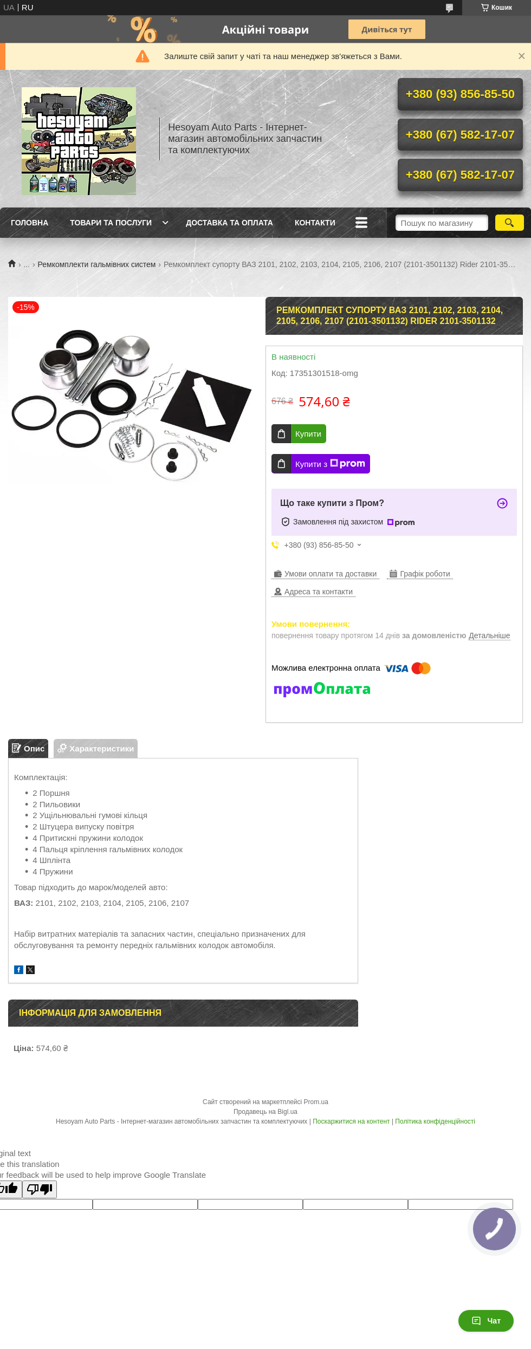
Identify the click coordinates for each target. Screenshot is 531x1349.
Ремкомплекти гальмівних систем (97, 264)
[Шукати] (509, 223)
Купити (308, 433)
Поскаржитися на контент (351, 1121)
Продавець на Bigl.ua (265, 1111)
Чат (486, 1321)
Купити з (330, 464)
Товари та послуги (111, 222)
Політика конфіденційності (435, 1121)
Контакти (315, 222)
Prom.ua (316, 1102)
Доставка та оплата (229, 222)
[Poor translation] (39, 1189)
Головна (29, 222)
